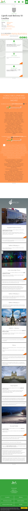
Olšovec (13, 127)
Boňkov (11, 112)
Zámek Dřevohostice (13, 170)
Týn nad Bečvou (8, 132)
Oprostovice (18, 127)
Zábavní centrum (10, 157)
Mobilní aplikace (20, 500)
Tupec (20, 131)
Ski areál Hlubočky (18, 173)
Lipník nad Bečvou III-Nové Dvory (14, 123)
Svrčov (16, 131)
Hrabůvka (12, 114)
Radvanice (7, 129)
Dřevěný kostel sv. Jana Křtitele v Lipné (13, 169)
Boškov (15, 112)
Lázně (26, 152)
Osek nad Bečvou (9, 128)
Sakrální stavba (17, 157)
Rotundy (17, 152)
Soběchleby (20, 129)
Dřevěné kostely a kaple (10, 152)
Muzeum (22, 154)
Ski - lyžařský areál (6, 147)
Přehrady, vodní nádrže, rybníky (20, 147)
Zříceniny (2, 152)
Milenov (20, 125)
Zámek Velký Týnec (9, 179)
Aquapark (18, 145)
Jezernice (17, 119)
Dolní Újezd (20, 112)
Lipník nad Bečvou (10, 22)
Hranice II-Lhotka (18, 114)
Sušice (12, 131)
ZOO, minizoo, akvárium (11, 145)
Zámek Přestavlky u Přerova (14, 180)
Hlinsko (7, 114)
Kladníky (21, 119)
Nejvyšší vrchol (6, 154)
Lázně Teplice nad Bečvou (17, 165)
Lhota (22, 120)
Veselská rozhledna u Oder (17, 178)
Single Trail (17, 154)
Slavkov (15, 129)
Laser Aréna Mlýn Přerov (10, 171)
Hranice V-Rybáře (18, 116)
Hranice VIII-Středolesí (9, 119)
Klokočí (6, 120)
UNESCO (22, 145)
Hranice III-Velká (8, 115)
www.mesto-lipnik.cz (9, 28)
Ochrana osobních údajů (7, 504)
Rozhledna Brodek (18, 179)
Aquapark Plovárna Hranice (10, 163)
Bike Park (12, 154)
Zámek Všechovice (8, 174)
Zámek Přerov (19, 171)
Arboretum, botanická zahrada (7, 150)
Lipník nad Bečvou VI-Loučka (20, 34)
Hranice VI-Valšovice (9, 118)
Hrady (21, 150)
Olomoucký (8, 23)
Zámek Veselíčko (9, 161)
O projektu (7, 497)
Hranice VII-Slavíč (18, 118)
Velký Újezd (15, 132)
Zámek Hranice (7, 165)
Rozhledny (16, 150)
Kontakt (20, 504)
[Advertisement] (14, 86)
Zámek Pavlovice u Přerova (14, 162)
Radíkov (15, 128)
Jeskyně (21, 152)
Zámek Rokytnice (18, 175)
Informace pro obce (7, 500)
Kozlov (9, 120)
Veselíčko (20, 132)
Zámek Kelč (7, 178)
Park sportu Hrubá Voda (18, 174)
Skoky (11, 129)
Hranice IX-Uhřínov (10, 116)
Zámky (25, 150)
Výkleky (14, 133)
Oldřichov (9, 127)
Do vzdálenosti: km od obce (12, 103)
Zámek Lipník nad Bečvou (10, 160)
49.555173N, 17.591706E (11, 26)
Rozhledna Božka (9, 173)
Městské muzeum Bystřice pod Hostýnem (14, 177)
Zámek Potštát (20, 163)
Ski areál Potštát (17, 161)
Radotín (20, 128)
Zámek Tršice (14, 167)
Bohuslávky (6, 112)
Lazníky (18, 120)
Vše (4, 145)
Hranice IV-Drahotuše (17, 115)
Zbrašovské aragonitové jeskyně (14, 166)
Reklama (20, 497)
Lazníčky (14, 120)
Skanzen (11, 147)
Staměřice (8, 131)
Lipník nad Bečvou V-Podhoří (10, 34)
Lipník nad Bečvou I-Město (15, 33)
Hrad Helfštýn (20, 160)
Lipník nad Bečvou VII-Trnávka (11, 125)
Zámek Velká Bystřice (9, 175)
